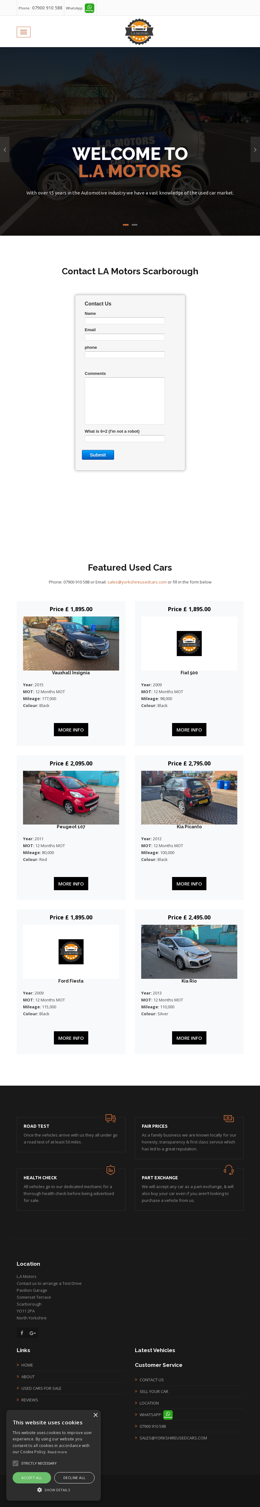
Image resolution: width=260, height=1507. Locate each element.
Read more (57, 1451)
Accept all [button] (32, 1477)
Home (27, 1365)
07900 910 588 (47, 8)
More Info (71, 729)
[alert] (53, 1455)
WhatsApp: (156, 1414)
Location (149, 1403)
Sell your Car (154, 1391)
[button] (54, 1490)
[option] (130, 141)
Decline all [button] (74, 1477)
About (28, 1376)
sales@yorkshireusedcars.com (137, 582)
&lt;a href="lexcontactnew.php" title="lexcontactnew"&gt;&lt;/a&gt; (130, 390)
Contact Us (152, 1380)
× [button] (95, 1415)
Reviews (29, 1400)
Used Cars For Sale (41, 1388)
